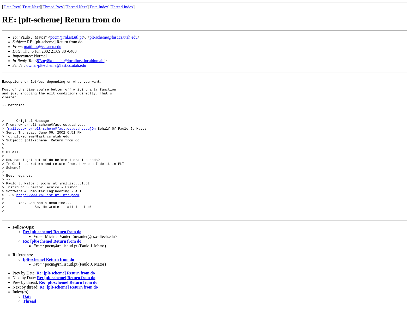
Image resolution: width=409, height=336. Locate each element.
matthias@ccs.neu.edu (42, 46)
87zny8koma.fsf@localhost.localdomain (70, 60)
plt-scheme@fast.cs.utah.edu (113, 37)
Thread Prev (53, 7)
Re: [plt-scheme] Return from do (52, 260)
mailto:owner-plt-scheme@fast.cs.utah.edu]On (51, 139)
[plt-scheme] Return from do (48, 287)
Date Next (31, 7)
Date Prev (11, 7)
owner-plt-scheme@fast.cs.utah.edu (56, 65)
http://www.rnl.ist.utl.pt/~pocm (48, 219)
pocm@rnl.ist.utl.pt (66, 37)
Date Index (99, 7)
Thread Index (122, 7)
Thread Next (76, 7)
